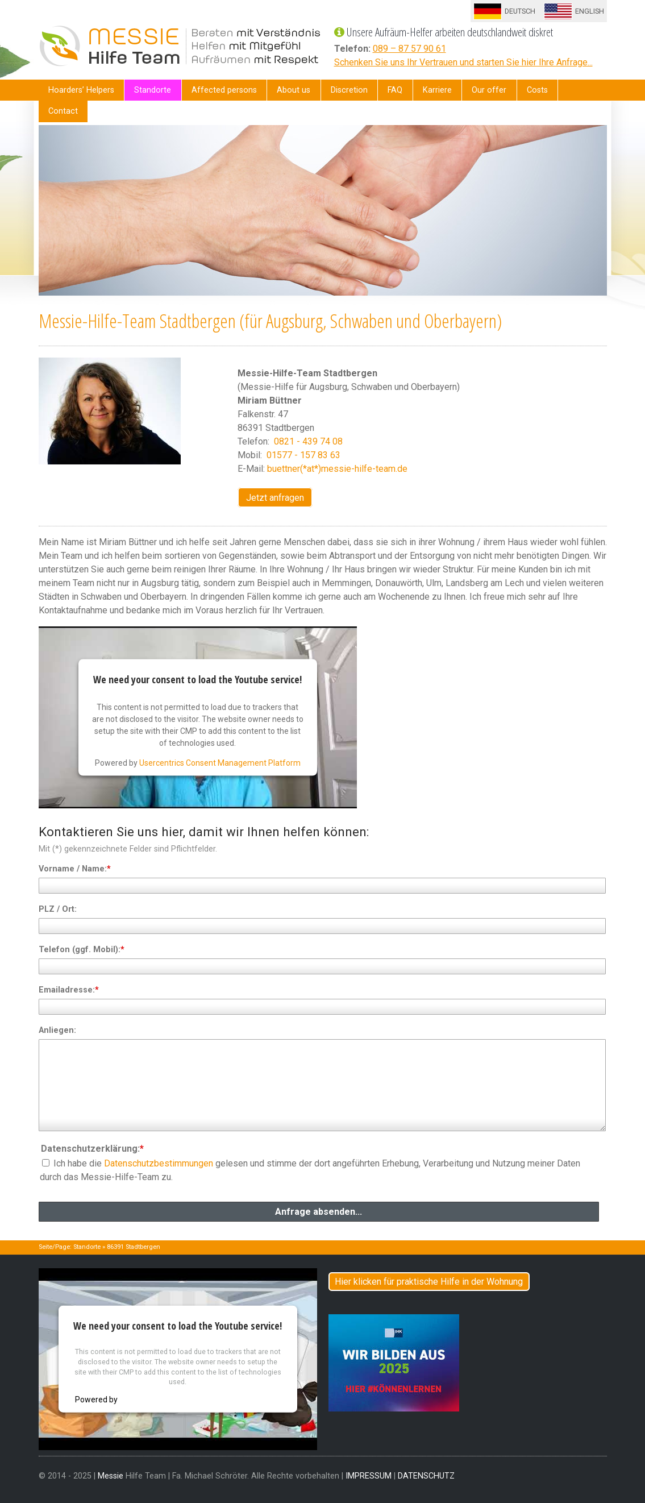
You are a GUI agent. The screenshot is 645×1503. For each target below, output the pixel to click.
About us (293, 90)
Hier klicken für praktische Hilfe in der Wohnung (429, 1281)
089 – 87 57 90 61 (409, 48)
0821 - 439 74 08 (307, 441)
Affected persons (224, 90)
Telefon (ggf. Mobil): (81, 949)
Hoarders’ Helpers (81, 90)
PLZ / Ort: (58, 909)
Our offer (489, 90)
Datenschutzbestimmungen (158, 1163)
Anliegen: (57, 1030)
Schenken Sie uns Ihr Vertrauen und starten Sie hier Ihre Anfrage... (463, 62)
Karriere (437, 90)
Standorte (152, 90)
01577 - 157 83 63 (302, 455)
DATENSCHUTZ (426, 1476)
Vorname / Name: (75, 869)
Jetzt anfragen (275, 497)
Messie (110, 1476)
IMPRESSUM (369, 1476)
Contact (63, 111)
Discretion (349, 90)
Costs (537, 90)
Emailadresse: (69, 990)
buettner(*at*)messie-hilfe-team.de (337, 468)
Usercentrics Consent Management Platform (220, 762)
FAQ (395, 90)
